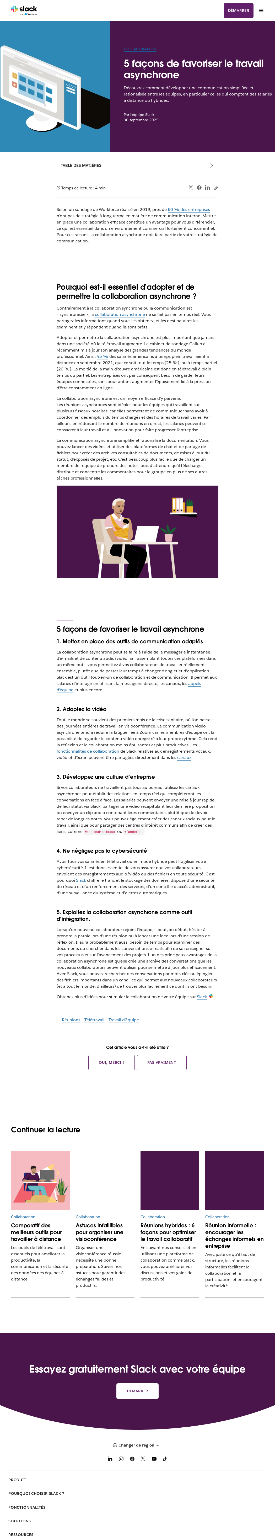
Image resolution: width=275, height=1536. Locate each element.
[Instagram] (121, 1460)
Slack (81, 880)
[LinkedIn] (110, 1460)
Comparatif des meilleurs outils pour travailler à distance (36, 1232)
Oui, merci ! (111, 1062)
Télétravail (94, 1020)
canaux (184, 757)
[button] (137, 1445)
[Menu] (261, 10)
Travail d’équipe (124, 1020)
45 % (102, 356)
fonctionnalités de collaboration (88, 751)
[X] (143, 1460)
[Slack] (24, 10)
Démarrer (238, 10)
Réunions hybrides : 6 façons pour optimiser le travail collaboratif (168, 1232)
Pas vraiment (161, 1062)
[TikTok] (165, 1460)
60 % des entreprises (189, 209)
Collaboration (140, 49)
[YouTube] (154, 1460)
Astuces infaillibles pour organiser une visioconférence (99, 1232)
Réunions (71, 1020)
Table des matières (81, 165)
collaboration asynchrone (120, 314)
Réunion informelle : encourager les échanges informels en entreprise (234, 1235)
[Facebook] (132, 1460)
